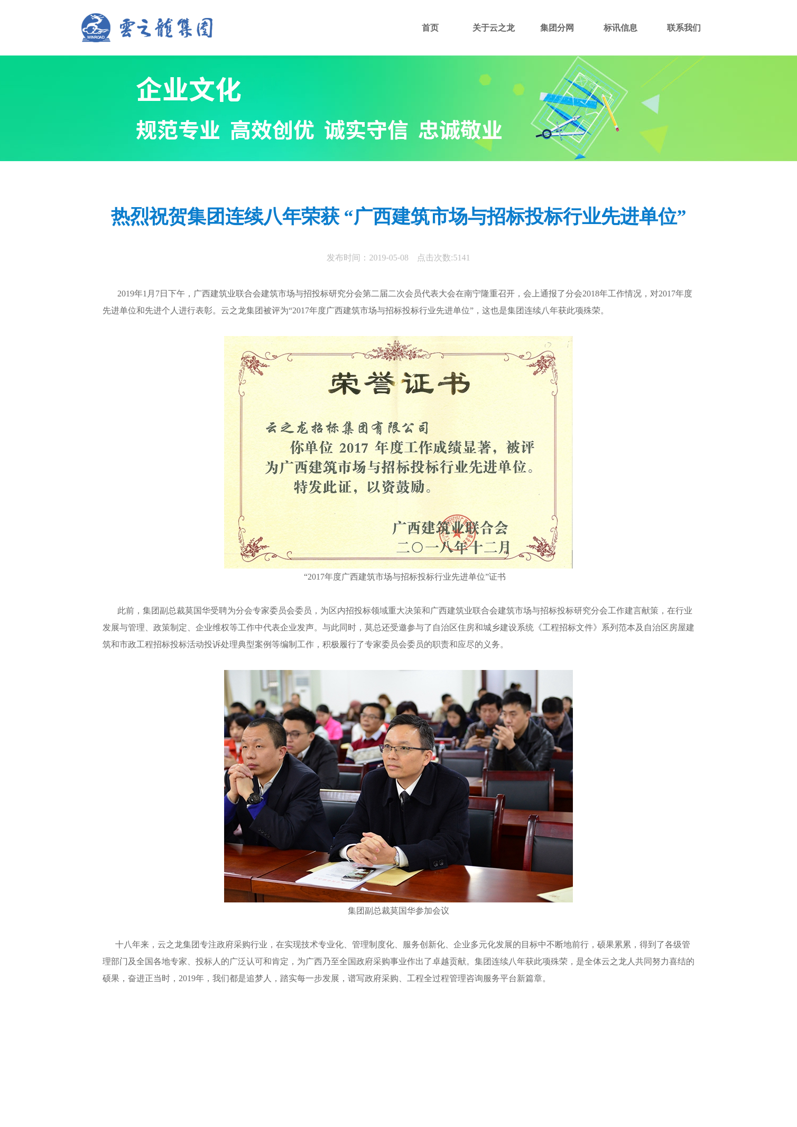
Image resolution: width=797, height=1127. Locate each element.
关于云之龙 (493, 27)
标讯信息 (620, 27)
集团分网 (557, 27)
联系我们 (684, 27)
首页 (430, 27)
